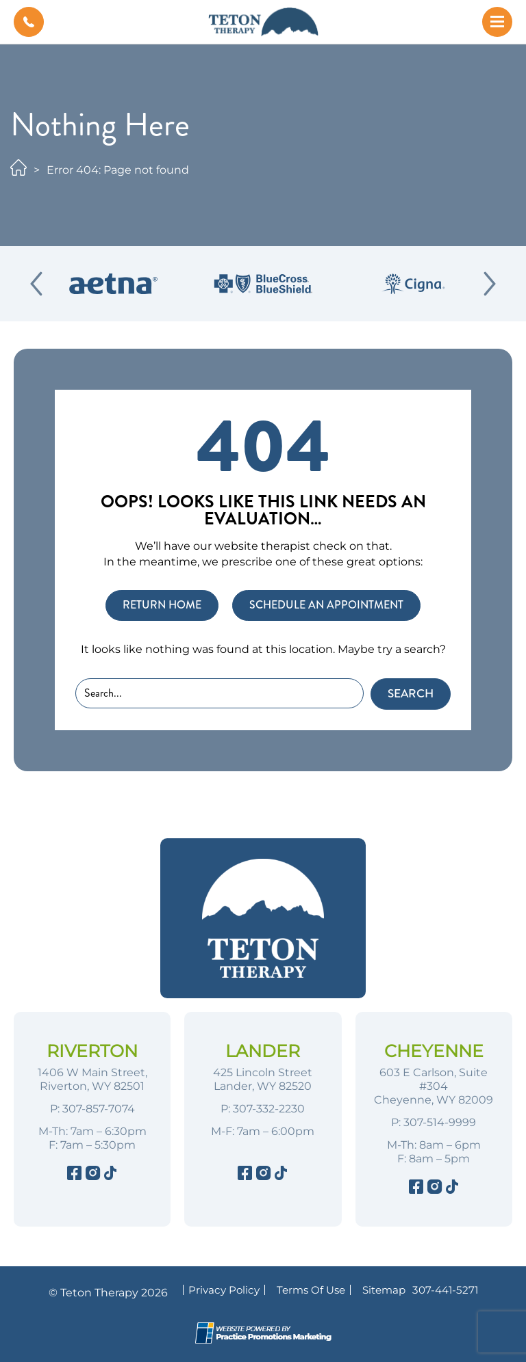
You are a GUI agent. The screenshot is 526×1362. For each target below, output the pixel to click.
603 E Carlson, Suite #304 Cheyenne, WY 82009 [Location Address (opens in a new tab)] (433, 1086)
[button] (29, 22)
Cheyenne (434, 1051)
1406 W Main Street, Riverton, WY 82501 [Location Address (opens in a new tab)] (92, 1079)
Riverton (92, 1051)
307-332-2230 (269, 1108)
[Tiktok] (110, 1175)
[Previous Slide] (36, 283)
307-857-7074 (98, 1108)
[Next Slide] (489, 283)
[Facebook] (74, 1175)
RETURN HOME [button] (162, 605)
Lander (262, 1051)
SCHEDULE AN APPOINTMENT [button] (326, 605)
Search (411, 693)
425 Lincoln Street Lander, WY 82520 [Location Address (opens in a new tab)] (262, 1079)
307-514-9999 (439, 1122)
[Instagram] (92, 1175)
